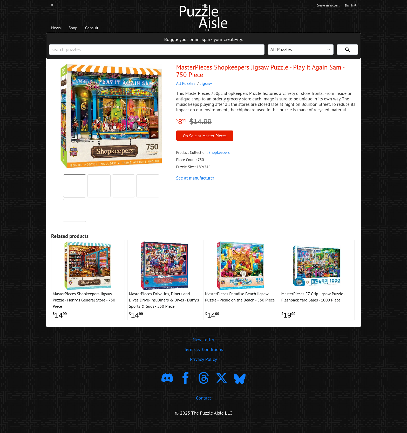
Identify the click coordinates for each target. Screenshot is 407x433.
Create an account (322, 6)
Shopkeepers (219, 156)
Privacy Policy (203, 367)
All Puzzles (185, 87)
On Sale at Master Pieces (204, 139)
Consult (101, 28)
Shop (78, 28)
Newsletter (203, 347)
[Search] (347, 52)
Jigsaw (206, 87)
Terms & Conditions (203, 357)
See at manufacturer (195, 182)
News (57, 28)
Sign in (350, 6)
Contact (203, 405)
